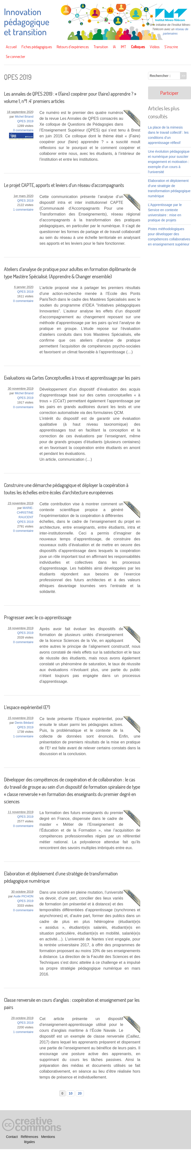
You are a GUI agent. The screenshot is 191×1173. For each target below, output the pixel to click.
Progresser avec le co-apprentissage (37, 617)
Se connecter (15, 56)
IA (114, 46)
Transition (101, 46)
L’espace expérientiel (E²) (27, 707)
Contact (12, 1137)
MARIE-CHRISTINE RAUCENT (25, 512)
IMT (123, 46)
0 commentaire (23, 130)
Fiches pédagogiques (36, 46)
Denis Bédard (24, 722)
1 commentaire (23, 209)
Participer (169, 93)
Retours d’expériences (73, 46)
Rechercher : (160, 76)
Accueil (11, 46)
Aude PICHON (23, 896)
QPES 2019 (25, 121)
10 (71, 1093)
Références (29, 1137)
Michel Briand (24, 116)
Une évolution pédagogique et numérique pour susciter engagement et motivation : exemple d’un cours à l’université (169, 162)
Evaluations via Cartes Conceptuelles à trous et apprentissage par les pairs (72, 378)
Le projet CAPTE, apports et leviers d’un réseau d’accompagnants (64, 185)
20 (80, 1093)
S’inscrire (171, 46)
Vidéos (155, 46)
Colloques (138, 46)
